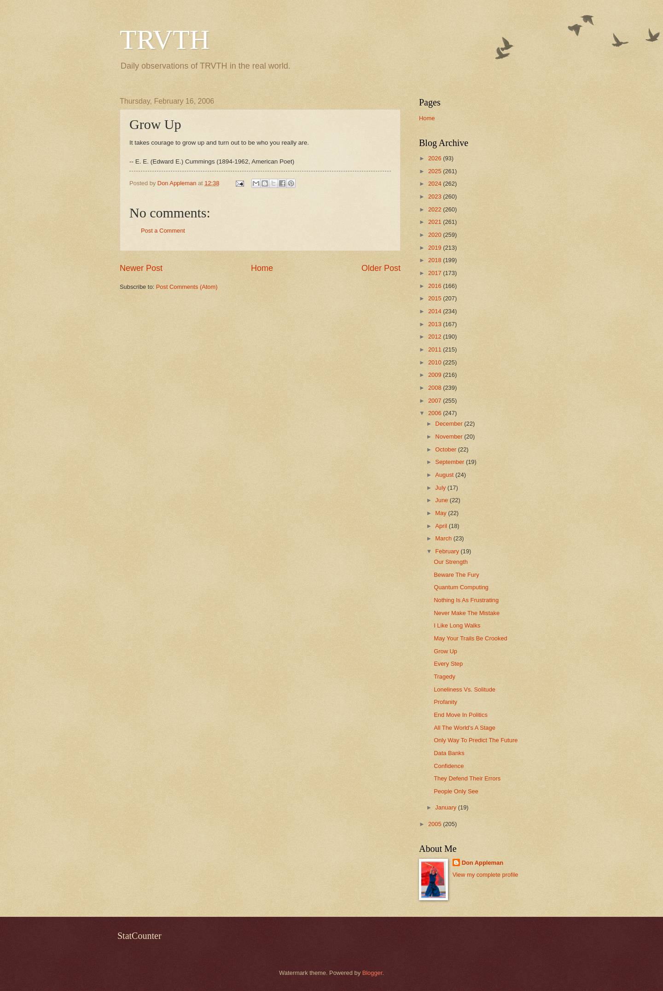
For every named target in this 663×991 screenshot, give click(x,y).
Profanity (445, 701)
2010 (435, 362)
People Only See (456, 791)
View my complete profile (485, 874)
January (446, 807)
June (442, 500)
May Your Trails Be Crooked (470, 638)
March (444, 538)
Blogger (372, 972)
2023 (435, 196)
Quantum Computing (461, 587)
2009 (435, 374)
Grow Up (445, 651)
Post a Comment (163, 230)
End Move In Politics (461, 714)
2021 (435, 221)
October (446, 449)
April (441, 525)
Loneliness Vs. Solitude (464, 689)
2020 (435, 234)
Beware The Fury (456, 574)
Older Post (381, 268)
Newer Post (141, 268)
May (441, 513)
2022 (435, 209)
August (445, 474)
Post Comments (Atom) (187, 286)
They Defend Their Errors (467, 778)
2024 (435, 183)
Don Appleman (482, 862)
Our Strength (451, 561)
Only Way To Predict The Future (476, 740)
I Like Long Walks (457, 625)
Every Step (448, 663)
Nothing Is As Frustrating (466, 600)
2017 (435, 273)
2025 (435, 171)
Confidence (449, 765)
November (449, 436)
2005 (435, 824)
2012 (435, 336)
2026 (435, 158)
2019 (435, 247)
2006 (435, 413)
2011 (435, 349)
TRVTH (164, 39)
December (449, 423)
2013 (435, 324)
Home (262, 268)
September (450, 461)
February (447, 551)
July (441, 487)
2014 (435, 311)
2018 (435, 260)
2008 (435, 387)
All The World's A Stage (464, 727)
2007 (435, 400)
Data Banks (449, 753)
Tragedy (444, 676)
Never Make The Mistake (467, 613)
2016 (435, 285)
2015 (435, 298)
